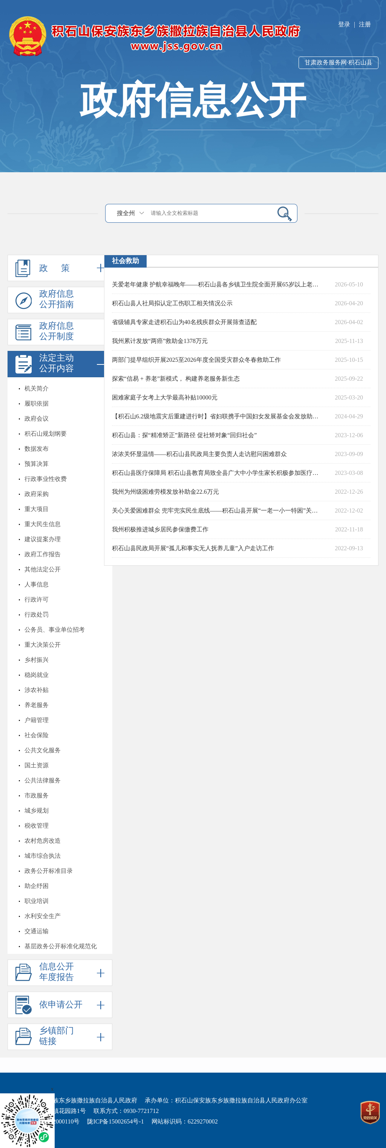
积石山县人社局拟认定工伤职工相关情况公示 (172, 303)
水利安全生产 (43, 916)
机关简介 (37, 388)
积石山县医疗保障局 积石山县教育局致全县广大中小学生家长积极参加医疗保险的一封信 (217, 473)
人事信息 (37, 584)
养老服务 (37, 705)
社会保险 (37, 735)
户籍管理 (37, 720)
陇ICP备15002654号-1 (115, 1121)
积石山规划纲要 (46, 433)
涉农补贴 (37, 690)
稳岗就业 (37, 675)
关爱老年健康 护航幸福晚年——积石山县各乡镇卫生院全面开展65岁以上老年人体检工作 (217, 284)
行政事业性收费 (46, 479)
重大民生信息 (43, 524)
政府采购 (37, 494)
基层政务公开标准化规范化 (61, 946)
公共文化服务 (43, 750)
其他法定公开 (43, 569)
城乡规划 (37, 810)
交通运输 (37, 931)
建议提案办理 (43, 539)
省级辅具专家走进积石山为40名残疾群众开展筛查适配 (184, 322)
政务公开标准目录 (49, 871)
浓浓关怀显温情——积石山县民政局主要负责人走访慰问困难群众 (199, 454)
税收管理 (37, 825)
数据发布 (37, 448)
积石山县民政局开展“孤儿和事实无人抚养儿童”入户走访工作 (193, 548)
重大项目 (37, 509)
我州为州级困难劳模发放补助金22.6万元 (165, 491)
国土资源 (37, 765)
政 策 (59, 268)
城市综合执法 (43, 856)
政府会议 (37, 418)
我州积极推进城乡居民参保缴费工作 (160, 529)
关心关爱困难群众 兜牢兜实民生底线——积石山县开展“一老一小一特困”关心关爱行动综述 (217, 510)
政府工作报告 (43, 554)
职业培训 (37, 901)
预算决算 (37, 464)
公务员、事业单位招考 (55, 629)
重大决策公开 (43, 644)
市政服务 (37, 795)
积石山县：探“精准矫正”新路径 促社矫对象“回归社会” (184, 435)
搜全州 (126, 213)
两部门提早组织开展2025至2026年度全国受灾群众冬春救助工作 (196, 360)
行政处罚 (37, 614)
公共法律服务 (43, 780)
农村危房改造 (43, 840)
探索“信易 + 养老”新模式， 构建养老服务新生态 (176, 378)
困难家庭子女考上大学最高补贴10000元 (165, 397)
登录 (344, 24)
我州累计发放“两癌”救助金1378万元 (160, 341)
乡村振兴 (37, 660)
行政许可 (37, 599)
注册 (365, 24)
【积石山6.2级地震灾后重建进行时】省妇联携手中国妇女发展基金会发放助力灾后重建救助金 (217, 416)
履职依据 (37, 403)
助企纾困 (37, 886)
